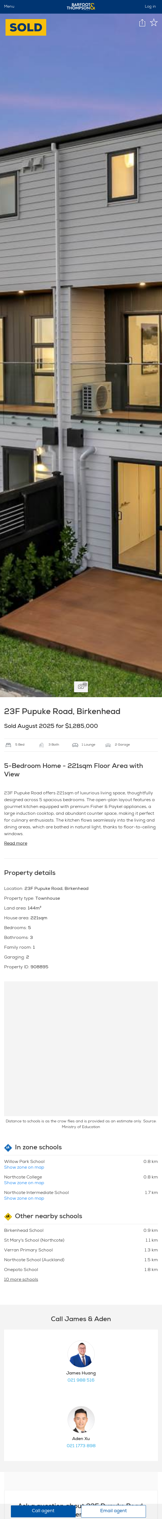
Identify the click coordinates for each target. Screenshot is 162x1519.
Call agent (43, 1511)
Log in (150, 7)
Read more (15, 844)
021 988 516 (81, 1381)
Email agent (113, 1511)
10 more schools (21, 1280)
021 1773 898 (81, 1446)
